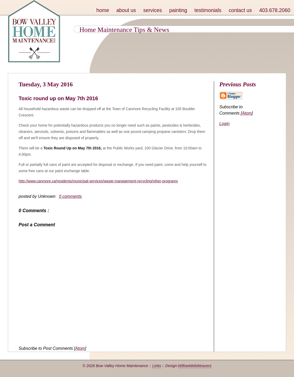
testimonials (207, 10)
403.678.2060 (274, 10)
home (102, 10)
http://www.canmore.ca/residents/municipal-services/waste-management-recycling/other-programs (98, 181)
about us (126, 10)
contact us (240, 10)
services (152, 10)
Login (224, 123)
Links (156, 366)
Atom (80, 348)
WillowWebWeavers (194, 366)
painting (178, 10)
